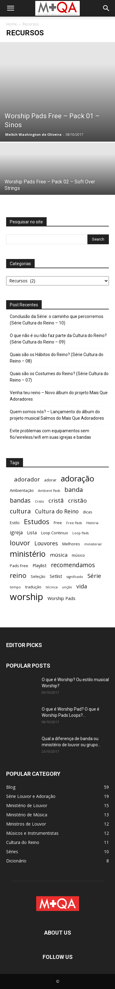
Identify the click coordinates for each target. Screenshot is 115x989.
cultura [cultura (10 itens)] (20, 511)
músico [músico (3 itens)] (78, 555)
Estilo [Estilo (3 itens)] (15, 522)
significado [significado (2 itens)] (75, 577)
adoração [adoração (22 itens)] (77, 478)
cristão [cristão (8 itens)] (77, 500)
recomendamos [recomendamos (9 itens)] (73, 565)
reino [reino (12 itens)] (18, 575)
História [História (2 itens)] (92, 523)
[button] (10, 8)
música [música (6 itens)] (58, 554)
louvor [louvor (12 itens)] (20, 543)
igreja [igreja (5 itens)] (16, 532)
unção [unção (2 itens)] (67, 587)
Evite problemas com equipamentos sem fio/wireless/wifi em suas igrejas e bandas (50, 434)
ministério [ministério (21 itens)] (28, 554)
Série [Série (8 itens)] (94, 575)
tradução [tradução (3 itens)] (33, 587)
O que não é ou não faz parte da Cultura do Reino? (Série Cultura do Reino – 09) (58, 338)
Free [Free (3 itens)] (58, 522)
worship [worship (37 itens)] (26, 597)
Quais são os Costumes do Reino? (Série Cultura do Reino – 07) (59, 377)
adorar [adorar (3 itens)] (50, 480)
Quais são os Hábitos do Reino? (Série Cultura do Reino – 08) (56, 357)
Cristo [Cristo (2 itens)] (39, 501)
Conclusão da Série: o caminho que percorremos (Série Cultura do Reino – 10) (56, 319)
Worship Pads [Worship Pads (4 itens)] (61, 598)
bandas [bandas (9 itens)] (20, 500)
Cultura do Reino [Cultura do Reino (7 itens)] (57, 511)
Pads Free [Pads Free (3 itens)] (19, 565)
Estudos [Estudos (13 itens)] (36, 521)
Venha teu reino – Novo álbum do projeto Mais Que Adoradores (59, 396)
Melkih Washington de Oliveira (33, 134)
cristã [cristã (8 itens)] (56, 500)
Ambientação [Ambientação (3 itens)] (22, 490)
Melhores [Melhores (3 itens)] (71, 544)
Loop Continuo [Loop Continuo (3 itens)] (54, 533)
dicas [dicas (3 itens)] (87, 512)
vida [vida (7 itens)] (81, 586)
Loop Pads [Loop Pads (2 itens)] (80, 533)
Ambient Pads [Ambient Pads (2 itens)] (49, 491)
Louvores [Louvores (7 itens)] (46, 543)
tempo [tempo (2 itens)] (15, 587)
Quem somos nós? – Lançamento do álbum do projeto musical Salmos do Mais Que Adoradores (57, 415)
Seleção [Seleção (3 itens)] (38, 576)
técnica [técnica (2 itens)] (52, 587)
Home (11, 24)
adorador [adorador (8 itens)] (27, 479)
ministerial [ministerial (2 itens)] (93, 544)
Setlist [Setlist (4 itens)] (56, 576)
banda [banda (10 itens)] (73, 489)
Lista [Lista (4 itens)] (32, 533)
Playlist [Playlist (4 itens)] (40, 565)
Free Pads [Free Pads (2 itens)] (74, 523)
